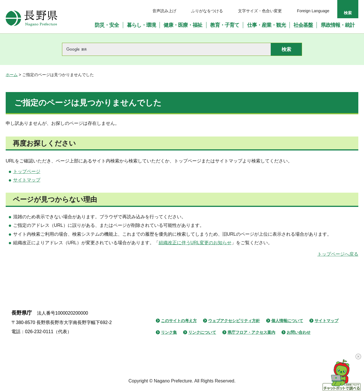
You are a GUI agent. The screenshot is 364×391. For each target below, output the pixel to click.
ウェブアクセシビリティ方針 (234, 320)
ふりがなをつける (207, 11)
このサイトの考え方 (179, 320)
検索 (348, 13)
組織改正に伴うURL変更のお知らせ (195, 242)
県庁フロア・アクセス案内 (251, 332)
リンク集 (169, 332)
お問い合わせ (299, 332)
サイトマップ (26, 180)
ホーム (12, 74)
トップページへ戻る (337, 254)
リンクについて (202, 332)
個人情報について (287, 320)
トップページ (26, 171)
